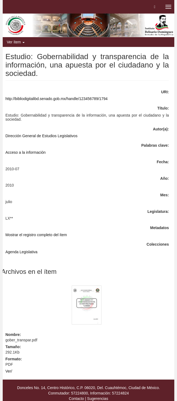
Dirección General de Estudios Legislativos (41, 136)
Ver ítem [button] (16, 42)
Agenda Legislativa (21, 252)
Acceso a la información (25, 152)
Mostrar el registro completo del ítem (36, 235)
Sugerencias (97, 398)
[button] (154, 6)
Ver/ (8, 371)
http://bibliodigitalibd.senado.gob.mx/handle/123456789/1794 (56, 99)
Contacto (76, 398)
